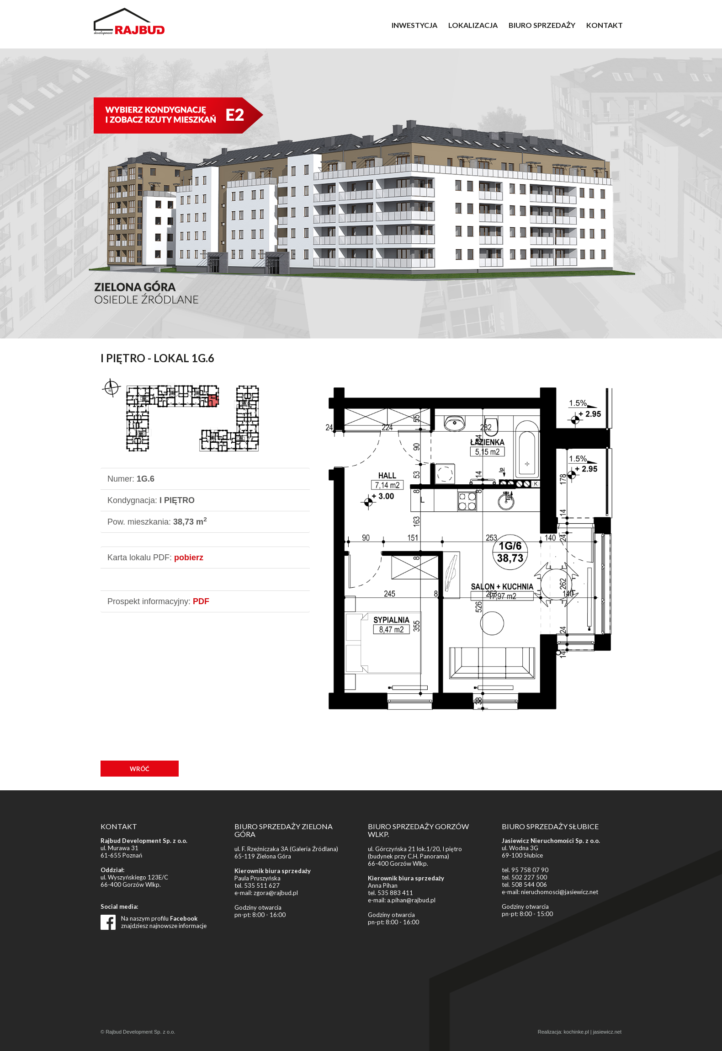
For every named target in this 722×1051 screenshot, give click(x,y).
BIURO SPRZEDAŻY (542, 25)
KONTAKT (604, 25)
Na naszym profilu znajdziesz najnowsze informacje (164, 922)
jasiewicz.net (607, 1032)
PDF (201, 601)
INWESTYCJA (414, 25)
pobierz (188, 557)
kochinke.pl (576, 1032)
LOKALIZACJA (473, 25)
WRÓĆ (139, 768)
